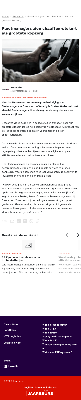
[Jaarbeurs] (40, 393)
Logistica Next (12, 342)
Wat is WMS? (50, 340)
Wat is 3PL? (49, 328)
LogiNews (10, 330)
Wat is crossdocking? (54, 324)
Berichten (18, 16)
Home (5, 16)
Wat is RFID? (49, 332)
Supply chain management (57, 336)
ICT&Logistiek (12, 336)
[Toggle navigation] (76, 4)
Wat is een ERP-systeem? (57, 352)
